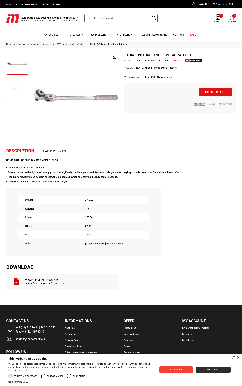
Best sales (129, 340)
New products (131, 334)
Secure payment (133, 352)
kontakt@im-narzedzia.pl (31, 339)
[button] (81, 381)
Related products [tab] (54, 151)
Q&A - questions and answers (81, 352)
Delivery (128, 346)
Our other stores (74, 346)
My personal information (195, 328)
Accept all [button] (176, 369)
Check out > (169, 77)
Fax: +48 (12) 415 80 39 (30, 331)
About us (70, 328)
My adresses (189, 340)
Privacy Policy (72, 340)
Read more (22, 370)
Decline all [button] (213, 369)
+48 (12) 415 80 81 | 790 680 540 (35, 327)
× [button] (238, 357)
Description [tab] (20, 150)
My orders (187, 334)
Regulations (71, 334)
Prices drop (130, 328)
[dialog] (121, 370)
